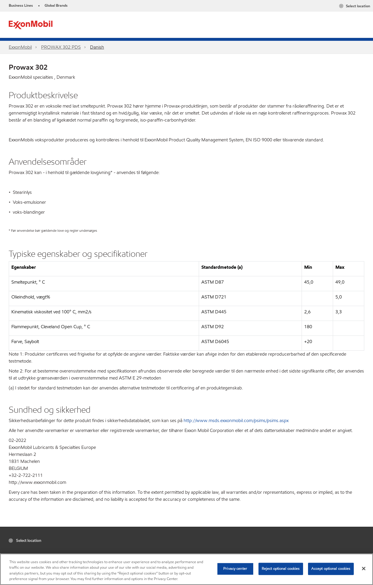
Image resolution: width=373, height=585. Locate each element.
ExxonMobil (20, 47)
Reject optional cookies (281, 568)
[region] (186, 569)
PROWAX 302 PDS (61, 47)
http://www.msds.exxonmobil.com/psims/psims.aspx (236, 420)
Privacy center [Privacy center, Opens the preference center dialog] (235, 568)
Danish (97, 47)
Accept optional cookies (331, 568)
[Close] (363, 568)
